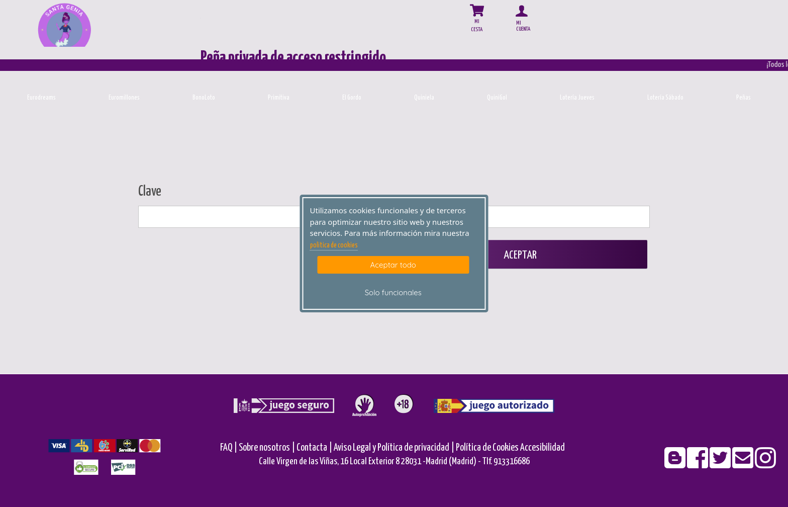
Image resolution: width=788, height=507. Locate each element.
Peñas (743, 98)
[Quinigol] (497, 77)
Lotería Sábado (665, 98)
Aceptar (519, 255)
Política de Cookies (487, 448)
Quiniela (424, 98)
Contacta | (314, 448)
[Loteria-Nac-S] (665, 77)
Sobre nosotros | (267, 448)
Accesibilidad (542, 448)
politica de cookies (334, 245)
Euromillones (124, 98)
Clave (149, 192)
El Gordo (351, 98)
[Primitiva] (278, 77)
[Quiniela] (424, 77)
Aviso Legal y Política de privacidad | (395, 448)
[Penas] (743, 77)
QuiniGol (497, 98)
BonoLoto (203, 98)
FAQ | (229, 448)
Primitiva (278, 98)
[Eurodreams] (41, 77)
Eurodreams (41, 98)
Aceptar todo (393, 265)
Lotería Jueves (577, 98)
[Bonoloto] (204, 77)
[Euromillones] (124, 77)
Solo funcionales (393, 292)
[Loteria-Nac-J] (577, 77)
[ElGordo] (352, 77)
